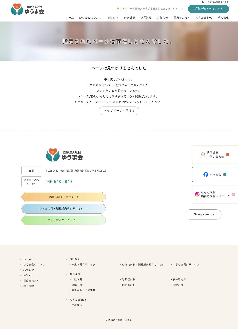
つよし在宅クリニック (61, 220)
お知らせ (162, 16)
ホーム (71, 16)
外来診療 (129, 16)
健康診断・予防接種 (84, 290)
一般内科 (77, 279)
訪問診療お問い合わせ (212, 154)
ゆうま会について (91, 16)
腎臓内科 (77, 284)
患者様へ (77, 305)
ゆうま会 (212, 174)
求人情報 (223, 16)
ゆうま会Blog (204, 16)
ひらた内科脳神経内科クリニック (212, 194)
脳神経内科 (179, 279)
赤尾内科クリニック (61, 197)
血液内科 (178, 284)
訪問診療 (146, 16)
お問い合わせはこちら (208, 8)
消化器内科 (129, 284)
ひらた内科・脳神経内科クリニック (61, 208)
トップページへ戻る (118, 110)
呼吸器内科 (129, 279)
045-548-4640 (59, 182)
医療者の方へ (182, 16)
